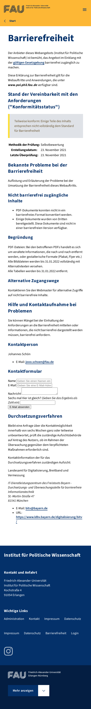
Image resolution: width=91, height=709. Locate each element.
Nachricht (14, 395)
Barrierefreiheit (56, 633)
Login (75, 633)
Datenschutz (72, 619)
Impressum (51, 619)
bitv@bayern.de (36, 509)
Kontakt (34, 619)
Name (12, 381)
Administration (14, 619)
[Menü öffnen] (84, 9)
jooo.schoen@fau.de (40, 362)
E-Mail (12, 385)
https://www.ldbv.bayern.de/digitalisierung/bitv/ (49, 520)
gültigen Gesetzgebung (28, 62)
